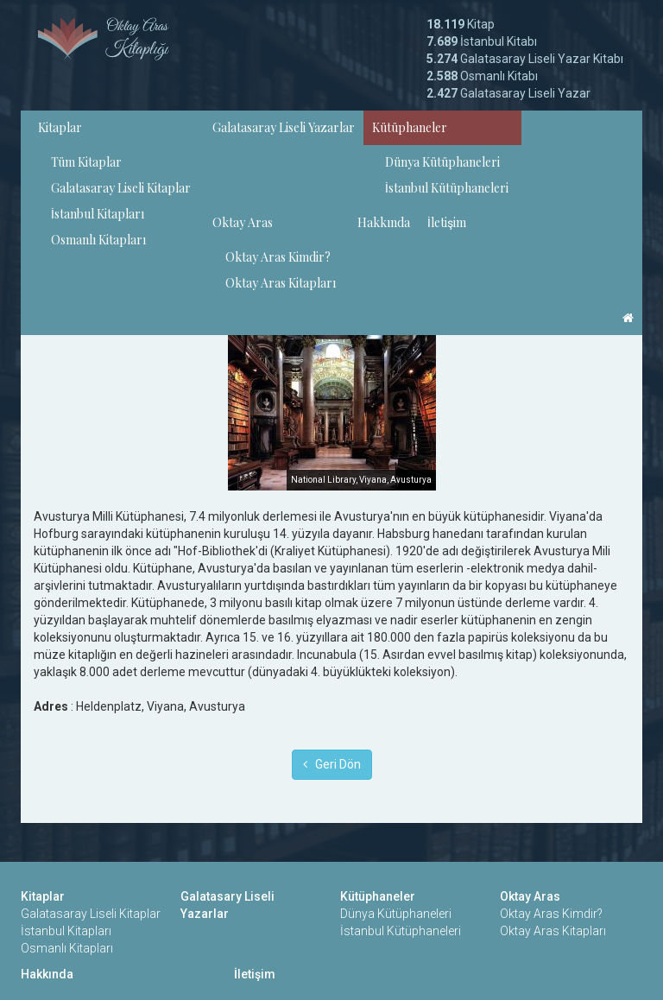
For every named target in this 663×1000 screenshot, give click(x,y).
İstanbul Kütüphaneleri (446, 188)
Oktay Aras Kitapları (280, 283)
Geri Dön (332, 764)
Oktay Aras (242, 222)
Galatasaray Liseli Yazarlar (283, 127)
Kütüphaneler (409, 127)
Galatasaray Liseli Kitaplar (121, 188)
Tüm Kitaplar (86, 162)
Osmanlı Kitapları (98, 239)
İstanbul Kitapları (97, 214)
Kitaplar (60, 127)
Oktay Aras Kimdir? (278, 257)
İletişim (446, 222)
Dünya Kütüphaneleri (442, 162)
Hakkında (383, 222)
